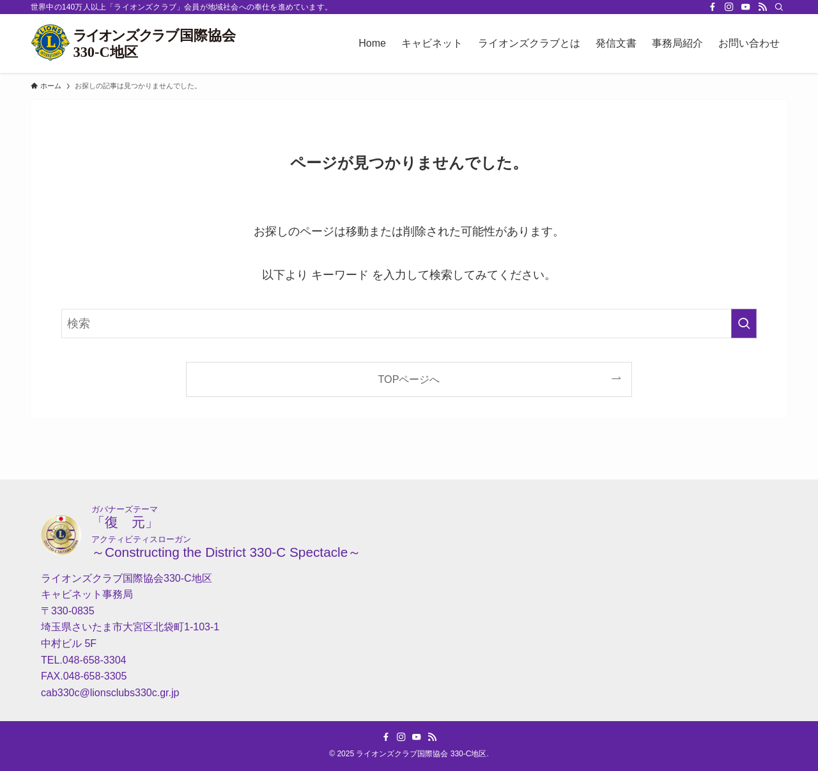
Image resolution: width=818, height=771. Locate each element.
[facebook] (712, 7)
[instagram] (729, 7)
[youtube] (745, 7)
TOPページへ (409, 379)
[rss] (762, 7)
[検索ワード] (409, 323)
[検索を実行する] (744, 323)
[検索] (779, 7)
